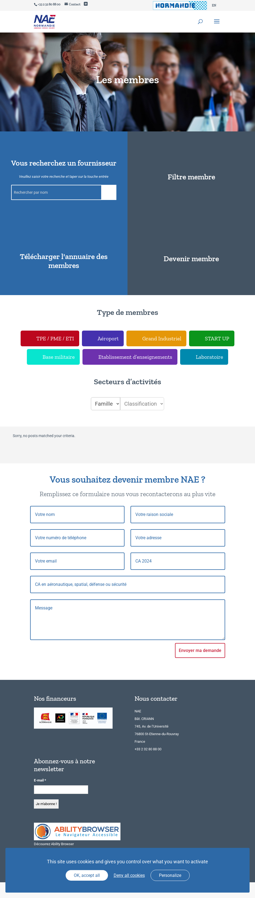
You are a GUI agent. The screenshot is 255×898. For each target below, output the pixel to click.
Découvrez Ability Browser (54, 844)
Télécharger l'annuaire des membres (64, 261)
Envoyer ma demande (200, 650)
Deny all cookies (129, 875)
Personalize (170, 875)
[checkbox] (50, 338)
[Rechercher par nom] (63, 192)
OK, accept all (87, 875)
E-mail (40, 780)
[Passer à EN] (214, 5)
